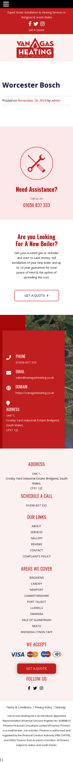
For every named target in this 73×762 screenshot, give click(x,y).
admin (55, 100)
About (36, 526)
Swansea (36, 614)
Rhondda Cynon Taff (37, 632)
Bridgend (36, 577)
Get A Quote (36, 30)
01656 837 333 (36, 204)
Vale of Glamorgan (36, 620)
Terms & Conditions (19, 707)
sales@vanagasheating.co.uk (35, 377)
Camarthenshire (36, 596)
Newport (36, 589)
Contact (36, 550)
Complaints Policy (37, 556)
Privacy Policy (43, 707)
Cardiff (36, 583)
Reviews (36, 544)
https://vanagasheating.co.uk (35, 393)
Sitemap (60, 707)
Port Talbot (36, 602)
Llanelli (36, 608)
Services (37, 532)
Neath (36, 626)
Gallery (36, 538)
